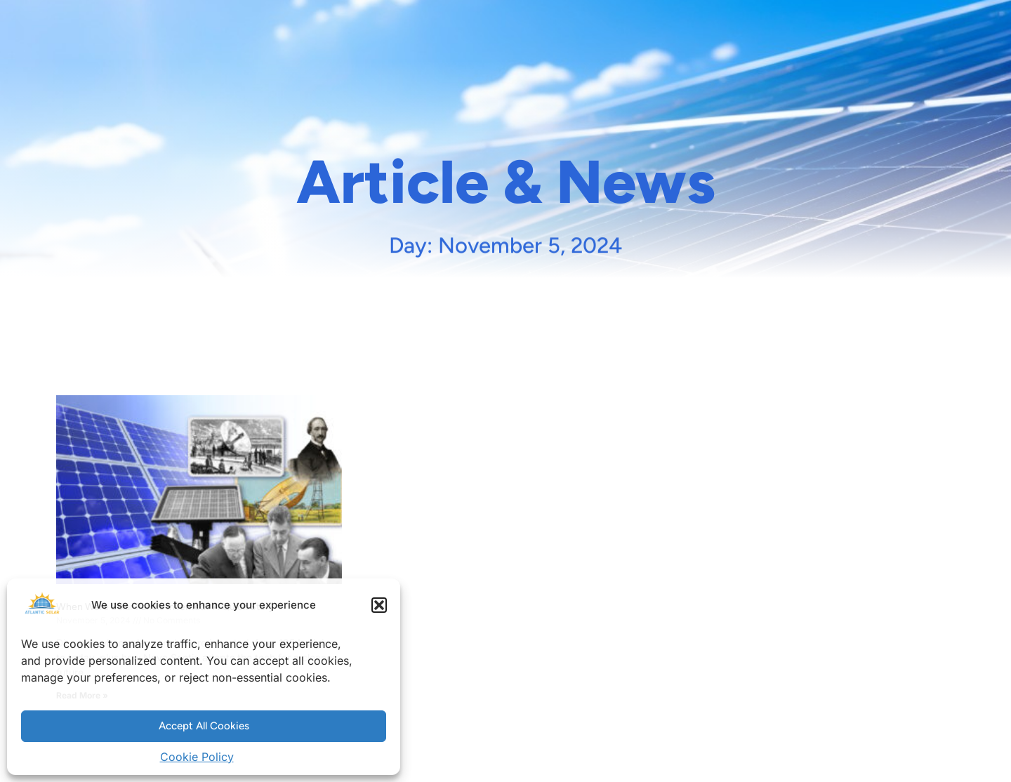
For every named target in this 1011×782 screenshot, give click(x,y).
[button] (379, 605)
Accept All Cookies (204, 726)
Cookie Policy (197, 757)
